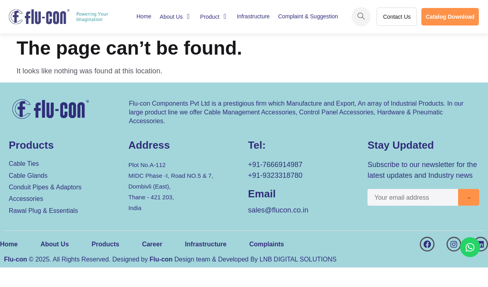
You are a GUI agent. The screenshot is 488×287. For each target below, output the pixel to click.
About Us (176, 16)
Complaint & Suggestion (308, 16)
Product (214, 16)
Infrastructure (253, 16)
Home (143, 16)
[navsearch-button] (361, 16)
